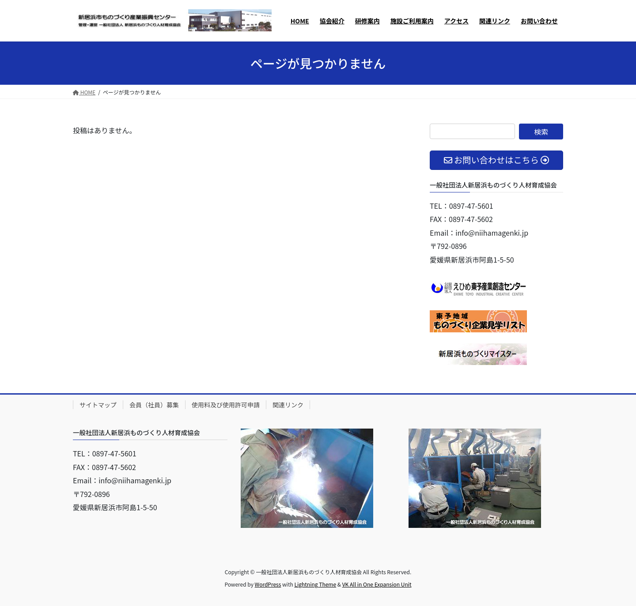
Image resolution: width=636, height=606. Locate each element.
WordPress (268, 584)
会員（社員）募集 (154, 404)
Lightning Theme (315, 584)
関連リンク (288, 404)
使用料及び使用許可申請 (226, 404)
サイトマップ (98, 404)
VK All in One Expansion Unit (377, 584)
